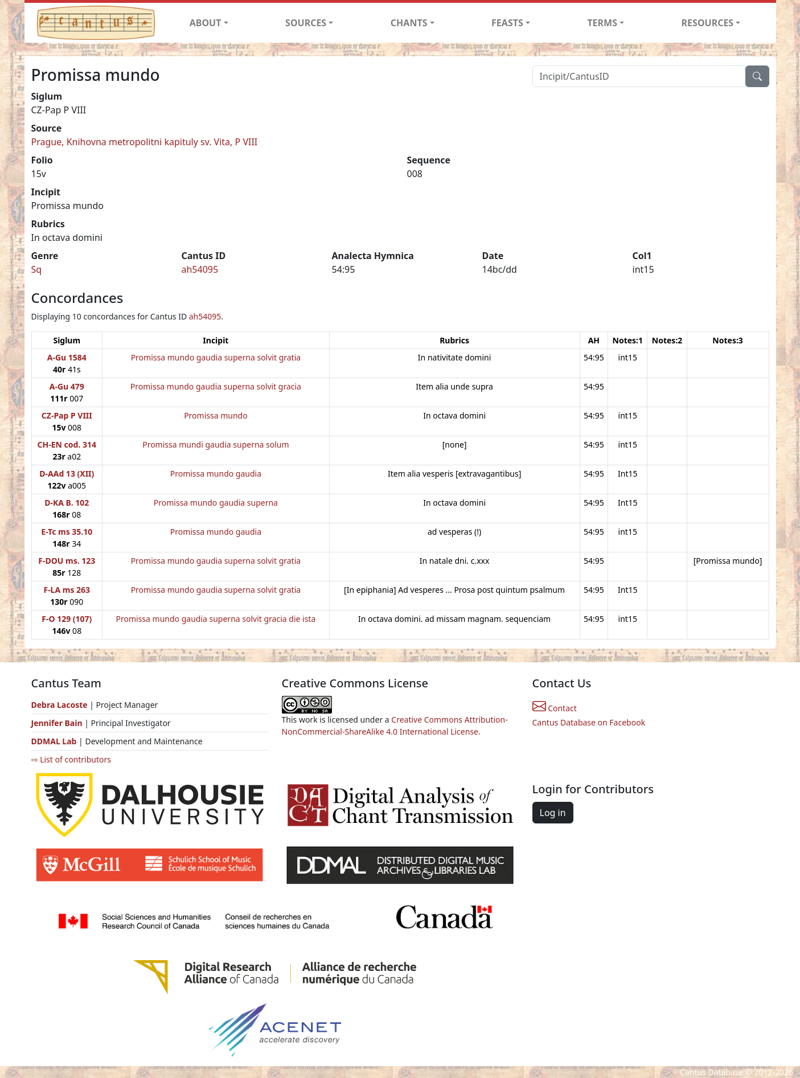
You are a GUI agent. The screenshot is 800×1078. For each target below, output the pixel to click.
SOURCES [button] (305, 23)
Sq (36, 269)
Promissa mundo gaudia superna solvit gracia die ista (216, 618)
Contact (554, 708)
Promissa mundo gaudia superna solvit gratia (216, 357)
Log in (553, 812)
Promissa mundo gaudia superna (216, 502)
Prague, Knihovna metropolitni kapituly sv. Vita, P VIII (144, 142)
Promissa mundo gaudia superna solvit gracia (215, 386)
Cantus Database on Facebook (589, 722)
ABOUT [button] (205, 23)
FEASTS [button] (507, 23)
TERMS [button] (602, 23)
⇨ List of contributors (71, 759)
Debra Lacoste (59, 704)
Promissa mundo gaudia (215, 473)
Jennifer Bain (58, 723)
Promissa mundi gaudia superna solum (215, 444)
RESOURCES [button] (708, 23)
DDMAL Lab (54, 741)
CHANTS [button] (409, 23)
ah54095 (200, 269)
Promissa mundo (216, 415)
